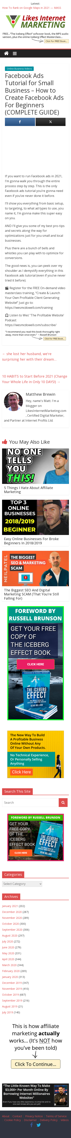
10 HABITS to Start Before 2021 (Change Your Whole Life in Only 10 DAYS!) (34, 379)
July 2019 (7, 1012)
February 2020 (11, 971)
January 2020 (10, 977)
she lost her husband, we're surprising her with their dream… (29, 356)
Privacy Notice (34, 1116)
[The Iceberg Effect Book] (35, 34)
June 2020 (8, 947)
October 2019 (10, 994)
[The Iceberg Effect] (35, 608)
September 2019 (12, 1000)
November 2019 (12, 988)
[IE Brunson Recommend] (35, 333)
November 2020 (12, 918)
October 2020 (10, 923)
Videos (65, 1120)
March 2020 (9, 965)
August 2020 (9, 935)
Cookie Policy (12, 1120)
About (5, 1116)
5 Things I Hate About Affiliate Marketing (28, 489)
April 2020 (8, 959)
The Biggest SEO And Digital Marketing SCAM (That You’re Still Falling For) (31, 594)
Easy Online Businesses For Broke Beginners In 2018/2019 (31, 541)
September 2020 (12, 929)
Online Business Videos (19, 68)
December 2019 (12, 983)
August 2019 (9, 1006)
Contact (17, 1116)
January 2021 (10, 906)
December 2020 (12, 912)
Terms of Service (56, 1116)
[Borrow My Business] (35, 1086)
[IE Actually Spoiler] (35, 1024)
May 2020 (8, 953)
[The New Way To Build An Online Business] (35, 732)
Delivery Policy (49, 1120)
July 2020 (7, 941)
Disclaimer (30, 1120)
